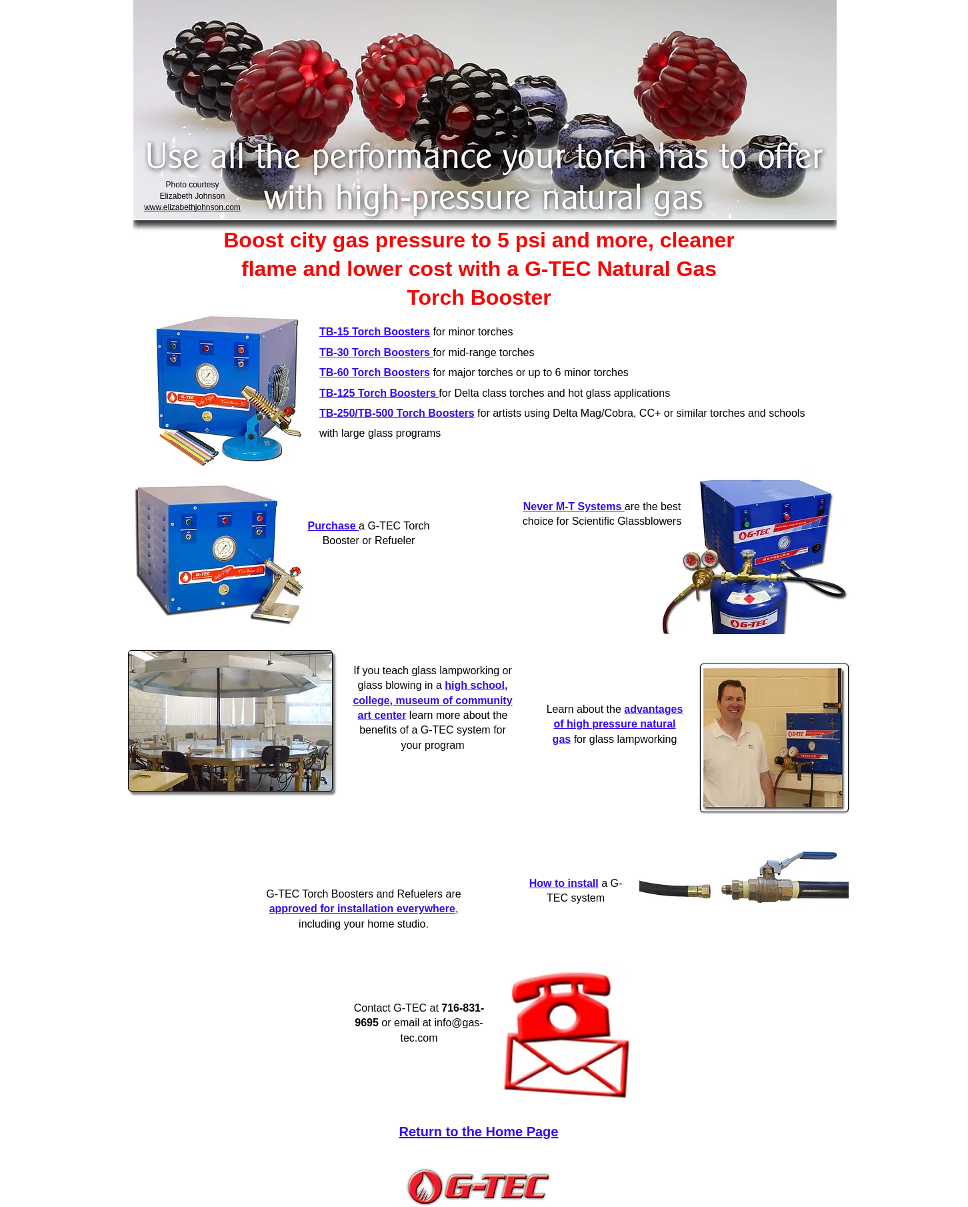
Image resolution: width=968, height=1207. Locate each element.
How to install (564, 883)
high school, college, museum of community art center (432, 700)
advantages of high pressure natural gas (618, 724)
